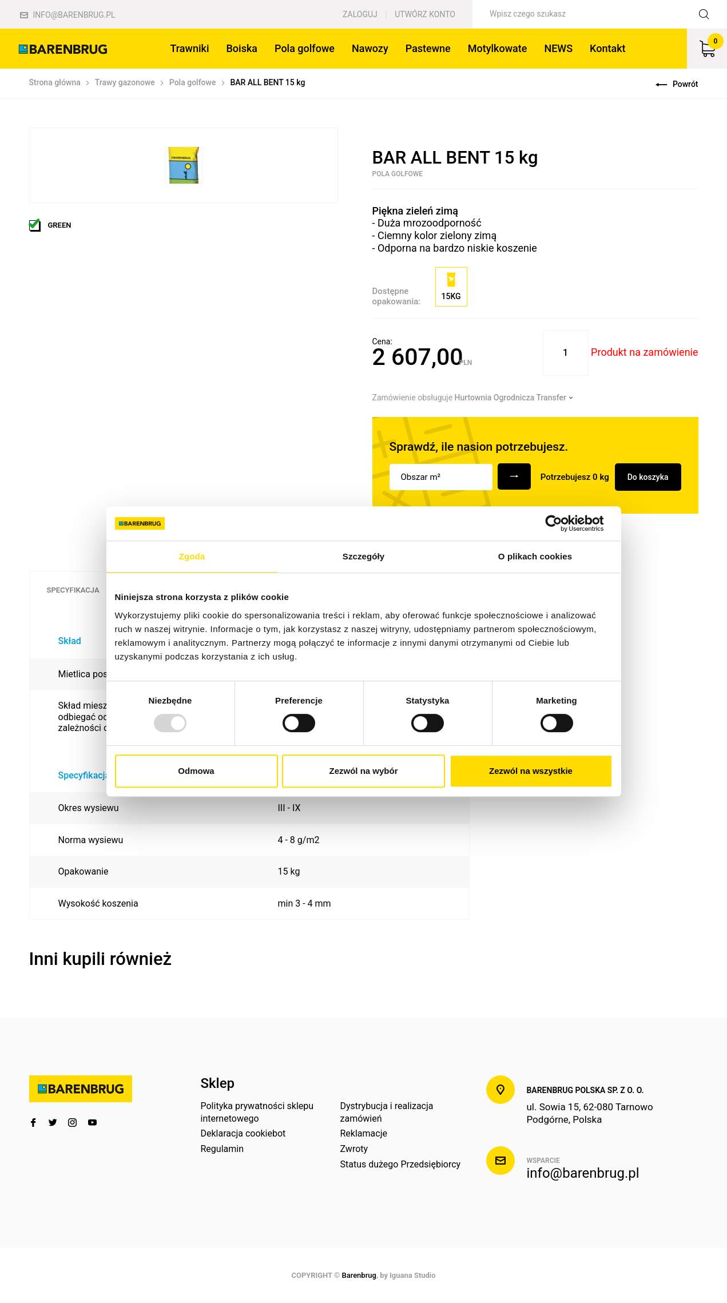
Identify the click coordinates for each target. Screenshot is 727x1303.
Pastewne (428, 48)
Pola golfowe (305, 48)
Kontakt (607, 48)
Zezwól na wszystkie (531, 771)
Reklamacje (363, 1133)
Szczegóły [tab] (363, 556)
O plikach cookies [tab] (535, 556)
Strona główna (55, 82)
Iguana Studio (412, 1275)
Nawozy (370, 48)
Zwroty (354, 1148)
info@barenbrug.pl (68, 14)
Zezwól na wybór (363, 771)
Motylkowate (497, 48)
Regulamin (222, 1148)
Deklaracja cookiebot (243, 1133)
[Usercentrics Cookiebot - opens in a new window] (563, 523)
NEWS (558, 48)
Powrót (677, 84)
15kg (451, 286)
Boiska (241, 48)
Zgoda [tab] (192, 556)
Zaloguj (360, 14)
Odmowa (196, 771)
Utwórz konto (425, 14)
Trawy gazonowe (125, 82)
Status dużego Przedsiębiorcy (400, 1164)
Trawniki (189, 48)
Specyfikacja (73, 590)
